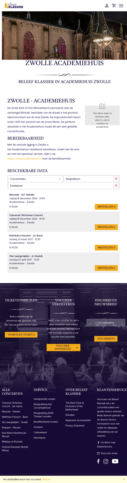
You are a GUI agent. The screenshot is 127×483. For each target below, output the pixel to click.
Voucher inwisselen (63, 347)
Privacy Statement (75, 425)
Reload (46, 479)
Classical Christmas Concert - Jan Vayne (12, 404)
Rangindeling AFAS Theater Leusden (44, 415)
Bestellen (105, 207)
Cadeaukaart (40, 432)
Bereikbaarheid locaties (46, 421)
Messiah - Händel (11, 411)
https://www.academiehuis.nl (24, 158)
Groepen (38, 427)
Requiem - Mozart (11, 427)
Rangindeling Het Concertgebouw (43, 406)
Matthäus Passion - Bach (15, 416)
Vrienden (70, 415)
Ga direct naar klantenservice (106, 444)
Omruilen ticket (20, 335)
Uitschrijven (40, 437)
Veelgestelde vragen (44, 399)
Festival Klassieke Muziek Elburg (15, 449)
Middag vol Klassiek (12, 441)
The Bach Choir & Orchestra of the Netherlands (75, 406)
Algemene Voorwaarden (78, 420)
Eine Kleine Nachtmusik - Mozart (14, 434)
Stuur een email (107, 453)
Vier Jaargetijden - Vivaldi (15, 422)
